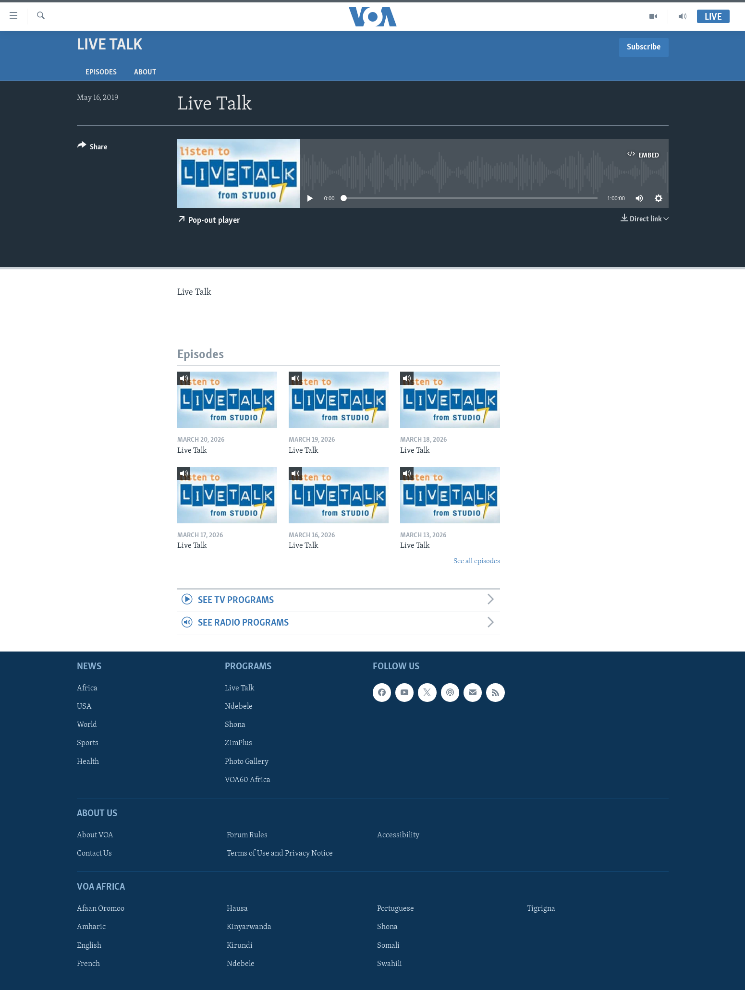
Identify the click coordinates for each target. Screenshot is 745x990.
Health (88, 761)
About (145, 72)
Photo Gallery (247, 761)
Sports (87, 743)
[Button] (92, 148)
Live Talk (240, 688)
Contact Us (94, 853)
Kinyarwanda (249, 927)
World (87, 725)
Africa (87, 688)
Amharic (91, 927)
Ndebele (239, 707)
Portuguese (395, 909)
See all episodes (476, 561)
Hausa (237, 909)
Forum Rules (247, 835)
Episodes (101, 72)
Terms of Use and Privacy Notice (280, 853)
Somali (388, 945)
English (89, 945)
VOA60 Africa (247, 780)
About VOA (95, 835)
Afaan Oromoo (100, 909)
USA (84, 707)
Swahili (389, 963)
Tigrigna (541, 909)
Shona (235, 725)
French (88, 963)
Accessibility (398, 835)
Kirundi (240, 945)
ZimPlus (238, 743)
